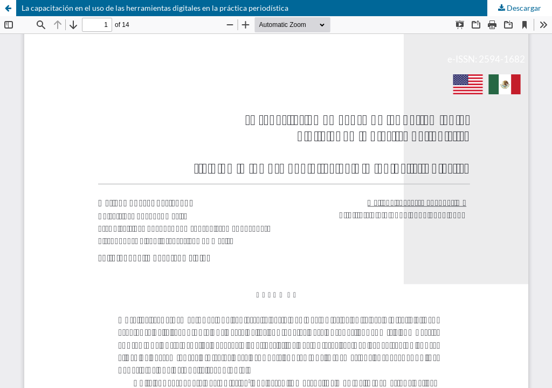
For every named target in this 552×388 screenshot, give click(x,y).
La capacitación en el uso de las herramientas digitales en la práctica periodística (155, 7)
